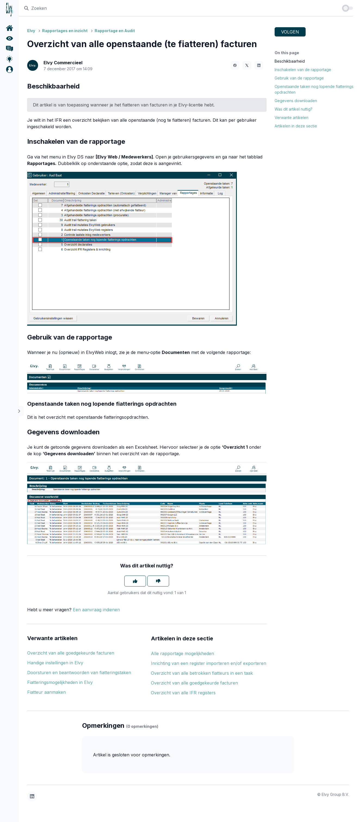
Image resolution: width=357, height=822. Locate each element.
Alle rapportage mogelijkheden (182, 653)
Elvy (31, 30)
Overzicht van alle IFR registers (183, 692)
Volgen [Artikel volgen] (290, 32)
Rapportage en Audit (115, 30)
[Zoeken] (180, 8)
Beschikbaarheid (290, 61)
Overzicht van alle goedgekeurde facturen (70, 653)
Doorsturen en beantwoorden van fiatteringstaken (79, 672)
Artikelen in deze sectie (296, 126)
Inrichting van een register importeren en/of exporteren (208, 663)
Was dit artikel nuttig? (293, 109)
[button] (9, 69)
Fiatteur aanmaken (46, 692)
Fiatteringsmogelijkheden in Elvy (60, 682)
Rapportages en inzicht (65, 30)
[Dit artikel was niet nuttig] (158, 581)
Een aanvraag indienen (96, 609)
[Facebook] (235, 65)
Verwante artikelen (291, 117)
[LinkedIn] (258, 65)
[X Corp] (247, 65)
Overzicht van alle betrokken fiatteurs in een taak (202, 673)
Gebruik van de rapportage (299, 78)
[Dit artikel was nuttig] (135, 581)
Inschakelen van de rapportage (303, 69)
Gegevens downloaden (296, 100)
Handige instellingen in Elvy (55, 662)
